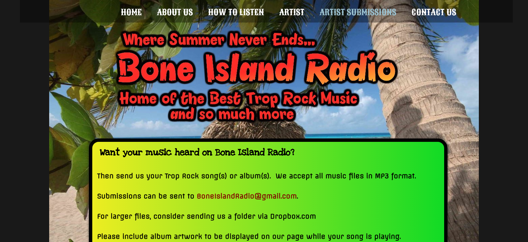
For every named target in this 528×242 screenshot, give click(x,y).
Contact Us (433, 12)
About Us (175, 12)
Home (131, 12)
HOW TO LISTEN (236, 12)
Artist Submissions (358, 12)
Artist (291, 12)
